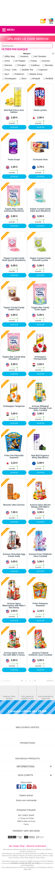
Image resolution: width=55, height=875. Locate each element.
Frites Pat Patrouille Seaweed (13, 456)
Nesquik (36, 78)
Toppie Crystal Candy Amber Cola (14, 308)
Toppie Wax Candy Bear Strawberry (14, 358)
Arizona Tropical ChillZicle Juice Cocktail (40, 654)
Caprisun (43, 69)
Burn (24, 78)
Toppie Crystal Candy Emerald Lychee (40, 259)
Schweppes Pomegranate (40, 358)
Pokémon (19, 74)
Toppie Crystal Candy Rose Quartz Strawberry (14, 259)
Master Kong (36, 74)
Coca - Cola (11, 69)
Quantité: (12, 123)
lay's (7, 74)
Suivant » (50, 681)
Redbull (49, 78)
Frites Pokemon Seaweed (40, 604)
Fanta (34, 60)
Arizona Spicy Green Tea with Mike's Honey (14, 654)
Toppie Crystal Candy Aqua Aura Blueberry (40, 210)
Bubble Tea (27, 69)
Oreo (7, 60)
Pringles (22, 65)
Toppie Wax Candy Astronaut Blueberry (14, 210)
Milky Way (10, 56)
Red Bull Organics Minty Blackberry (40, 456)
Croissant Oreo (40, 159)
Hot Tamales (40, 56)
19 (35, 681)
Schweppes (10, 78)
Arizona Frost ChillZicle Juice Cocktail (40, 555)
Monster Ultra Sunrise (13, 505)
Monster (49, 65)
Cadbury (35, 65)
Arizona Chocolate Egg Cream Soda (14, 555)
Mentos (8, 65)
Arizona (46, 60)
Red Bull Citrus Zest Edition (14, 111)
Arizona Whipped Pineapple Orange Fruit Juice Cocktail (40, 408)
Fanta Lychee (40, 110)
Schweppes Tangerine (14, 406)
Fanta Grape (14, 159)
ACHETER (10, 127)
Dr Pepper (20, 60)
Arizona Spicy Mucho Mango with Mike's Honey (40, 507)
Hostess (24, 56)
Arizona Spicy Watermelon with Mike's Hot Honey (14, 605)
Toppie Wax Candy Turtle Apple (40, 308)
